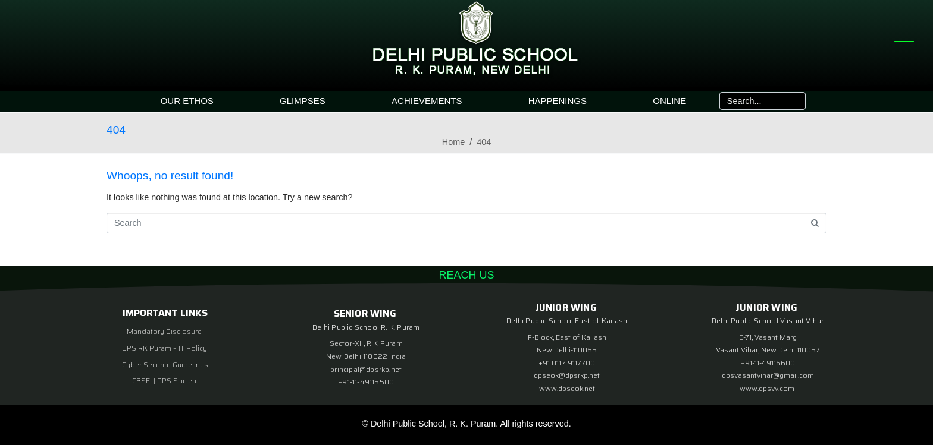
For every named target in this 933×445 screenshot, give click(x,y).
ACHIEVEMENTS (427, 101)
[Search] (795, 101)
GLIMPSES (302, 101)
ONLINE (669, 101)
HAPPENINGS (557, 101)
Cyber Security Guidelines (165, 364)
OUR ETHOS (187, 101)
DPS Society (178, 380)
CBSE (142, 380)
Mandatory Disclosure (164, 331)
